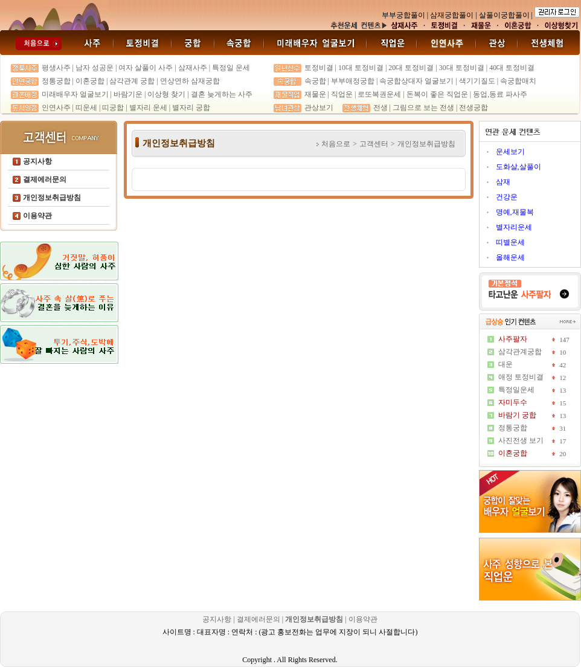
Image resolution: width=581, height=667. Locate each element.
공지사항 (217, 619)
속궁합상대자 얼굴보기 (416, 81)
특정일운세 (516, 389)
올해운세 (510, 257)
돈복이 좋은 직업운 (437, 94)
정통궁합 (56, 81)
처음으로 (335, 144)
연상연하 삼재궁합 (190, 81)
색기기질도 (477, 81)
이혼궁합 (89, 81)
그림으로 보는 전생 (423, 107)
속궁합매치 (518, 81)
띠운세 (86, 107)
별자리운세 (514, 227)
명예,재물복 (515, 212)
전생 (380, 107)
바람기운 (128, 94)
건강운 (507, 197)
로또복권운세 (379, 94)
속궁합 (315, 81)
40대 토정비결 (511, 67)
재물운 (315, 94)
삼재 (503, 182)
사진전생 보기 (521, 440)
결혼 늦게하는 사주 (221, 94)
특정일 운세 (231, 67)
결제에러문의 (258, 619)
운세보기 (510, 151)
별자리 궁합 (191, 107)
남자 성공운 (94, 67)
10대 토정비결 (361, 67)
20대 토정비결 (411, 67)
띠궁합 (113, 107)
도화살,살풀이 (518, 167)
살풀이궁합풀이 (504, 15)
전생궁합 (473, 107)
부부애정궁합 (352, 81)
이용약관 (362, 619)
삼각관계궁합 (520, 351)
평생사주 (56, 67)
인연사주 (56, 107)
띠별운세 (510, 242)
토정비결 (318, 67)
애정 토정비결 (521, 377)
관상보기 (318, 107)
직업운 (342, 94)
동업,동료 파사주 (500, 94)
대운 (505, 364)
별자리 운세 (148, 107)
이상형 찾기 (167, 94)
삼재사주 (192, 67)
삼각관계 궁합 (132, 81)
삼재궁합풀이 (451, 15)
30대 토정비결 (461, 67)
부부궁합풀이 (403, 15)
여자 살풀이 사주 (145, 67)
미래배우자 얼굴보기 (75, 94)
